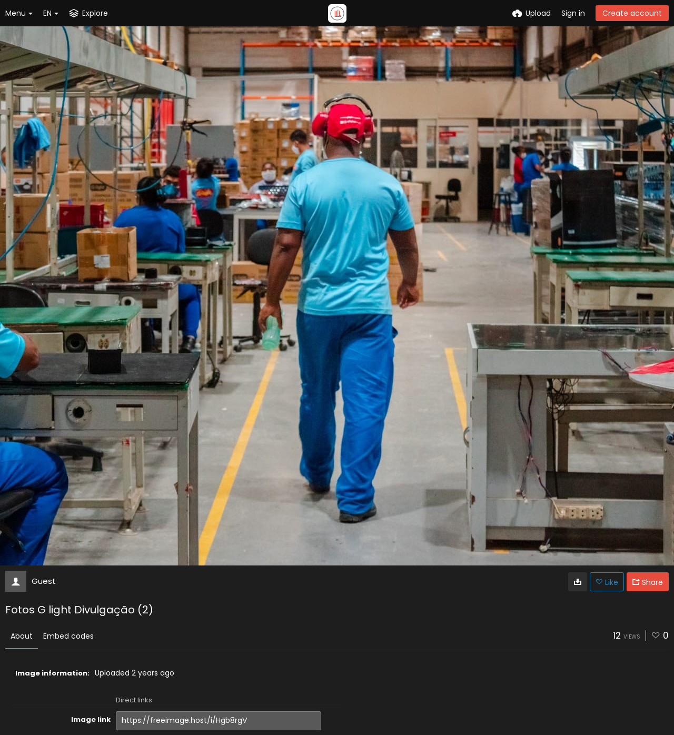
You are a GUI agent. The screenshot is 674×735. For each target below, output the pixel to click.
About (22, 636)
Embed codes (68, 636)
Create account (632, 13)
